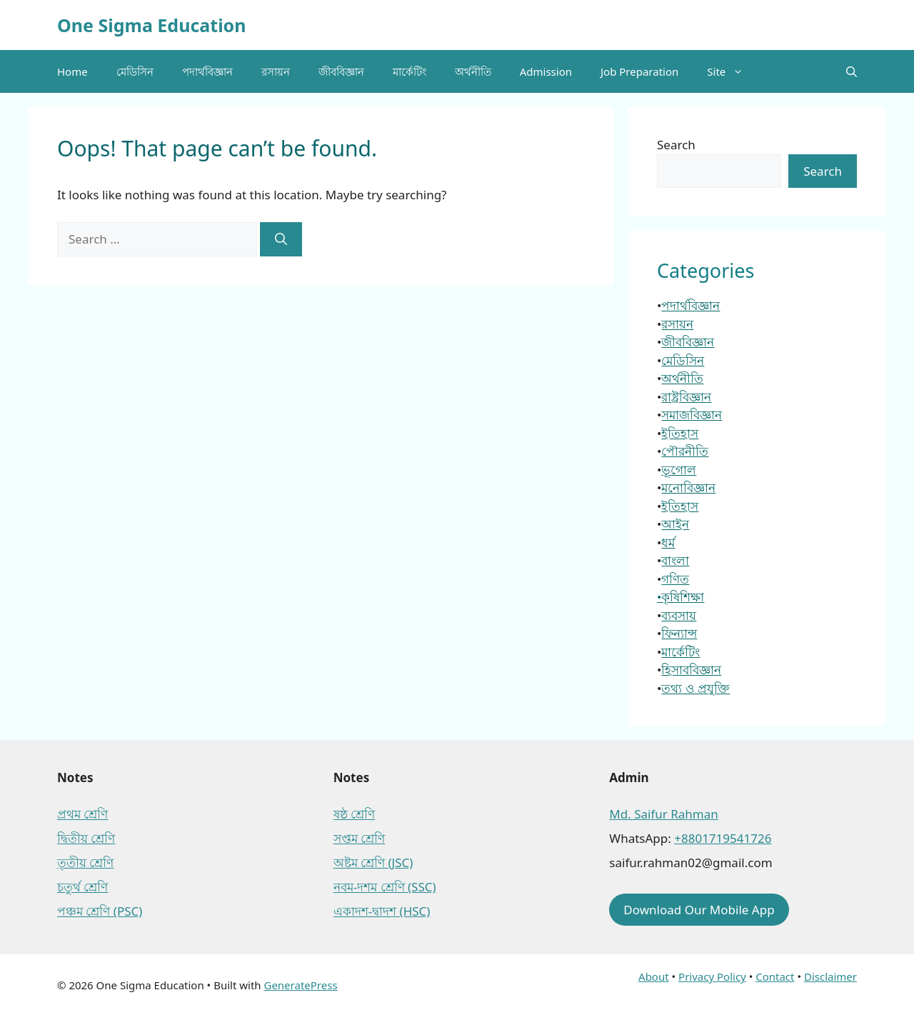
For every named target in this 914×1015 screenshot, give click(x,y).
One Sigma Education (151, 25)
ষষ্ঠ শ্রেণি (354, 814)
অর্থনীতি (473, 71)
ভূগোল (678, 469)
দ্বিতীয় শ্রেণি (86, 838)
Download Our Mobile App (698, 909)
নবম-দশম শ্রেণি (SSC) (384, 887)
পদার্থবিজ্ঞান (207, 71)
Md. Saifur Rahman (663, 814)
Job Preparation (639, 71)
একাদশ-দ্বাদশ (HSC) (382, 911)
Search (676, 144)
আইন (675, 524)
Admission (546, 71)
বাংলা (675, 560)
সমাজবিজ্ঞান (691, 414)
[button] (851, 71)
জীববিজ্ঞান (341, 71)
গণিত (675, 579)
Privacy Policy (712, 976)
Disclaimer (830, 976)
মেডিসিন (135, 71)
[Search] (281, 239)
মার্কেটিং (409, 71)
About (653, 976)
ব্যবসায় (678, 615)
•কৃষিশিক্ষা (680, 597)
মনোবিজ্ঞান (688, 487)
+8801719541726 (722, 838)
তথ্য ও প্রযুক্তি (695, 688)
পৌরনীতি (684, 451)
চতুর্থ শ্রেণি (82, 887)
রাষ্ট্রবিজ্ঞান (686, 397)
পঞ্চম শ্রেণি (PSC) (99, 911)
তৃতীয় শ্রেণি (85, 862)
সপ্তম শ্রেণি (359, 838)
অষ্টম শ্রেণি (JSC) (373, 862)
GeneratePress (300, 985)
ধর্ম (668, 542)
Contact (774, 976)
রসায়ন (275, 71)
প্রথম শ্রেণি (82, 814)
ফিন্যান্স (679, 633)
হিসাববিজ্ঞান (691, 669)
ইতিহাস (679, 433)
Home (72, 71)
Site (732, 71)
